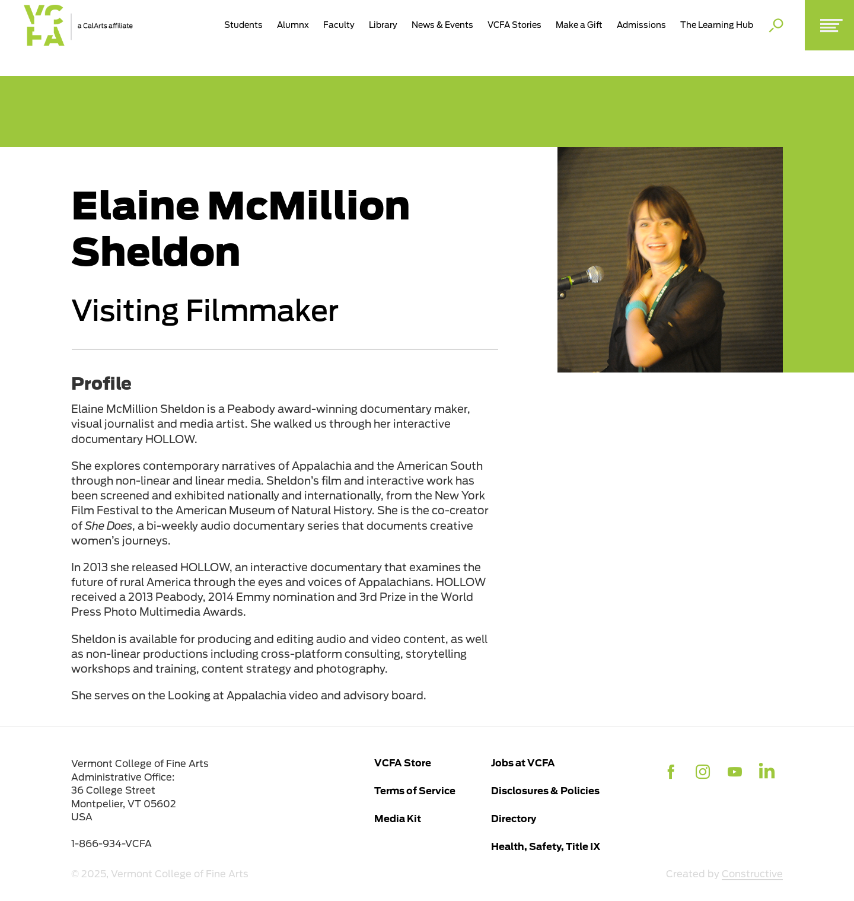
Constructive (752, 874)
